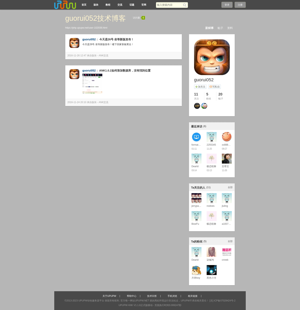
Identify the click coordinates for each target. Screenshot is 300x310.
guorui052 (89, 39)
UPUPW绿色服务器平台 (91, 300)
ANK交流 (104, 55)
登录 (227, 4)
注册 (240, 4)
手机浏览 (172, 296)
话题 (131, 4)
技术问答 (152, 296)
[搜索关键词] (169, 4)
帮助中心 (131, 296)
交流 (119, 4)
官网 (143, 4)
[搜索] (185, 5)
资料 (230, 28)
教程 (108, 4)
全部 (230, 187)
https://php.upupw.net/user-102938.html (86, 27)
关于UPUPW (109, 296)
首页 (84, 4)
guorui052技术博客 (95, 18)
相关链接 (192, 296)
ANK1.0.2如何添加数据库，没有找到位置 (124, 70)
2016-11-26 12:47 (76, 55)
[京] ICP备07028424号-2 (222, 300)
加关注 (200, 86)
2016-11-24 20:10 (76, 102)
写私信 (214, 86)
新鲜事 (209, 28)
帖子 (220, 28)
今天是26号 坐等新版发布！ (116, 39)
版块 (96, 4)
